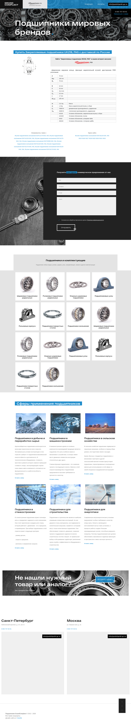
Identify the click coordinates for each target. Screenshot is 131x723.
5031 (100, 138)
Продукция (89, 4)
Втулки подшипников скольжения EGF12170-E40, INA (32, 135)
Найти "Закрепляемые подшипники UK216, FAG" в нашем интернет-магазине (83, 61)
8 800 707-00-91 (121, 12)
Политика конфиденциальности (95, 220)
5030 (97, 138)
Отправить (66, 227)
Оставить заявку (19, 477)
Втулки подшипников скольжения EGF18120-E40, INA (92, 135)
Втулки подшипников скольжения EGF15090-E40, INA (39, 141)
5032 (104, 138)
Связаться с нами (121, 14)
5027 (86, 138)
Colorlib (19, 717)
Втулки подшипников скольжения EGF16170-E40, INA (42, 149)
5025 (80, 138)
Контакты (101, 4)
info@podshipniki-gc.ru (118, 4)
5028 (90, 138)
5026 (83, 138)
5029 (93, 138)
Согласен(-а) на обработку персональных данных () (82, 220)
